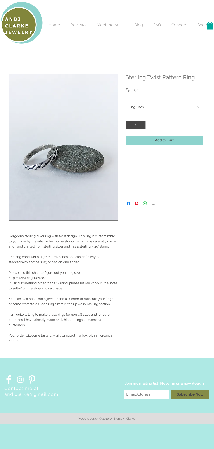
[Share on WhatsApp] (145, 203)
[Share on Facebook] (128, 203)
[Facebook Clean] (8, 379)
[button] (210, 25)
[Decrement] (129, 125)
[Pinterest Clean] (32, 379)
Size (129, 99)
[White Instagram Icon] (20, 379)
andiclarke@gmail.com (31, 394)
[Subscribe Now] (190, 394)
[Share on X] (153, 203)
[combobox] (164, 107)
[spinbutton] (136, 125)
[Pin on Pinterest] (136, 203)
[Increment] (142, 125)
